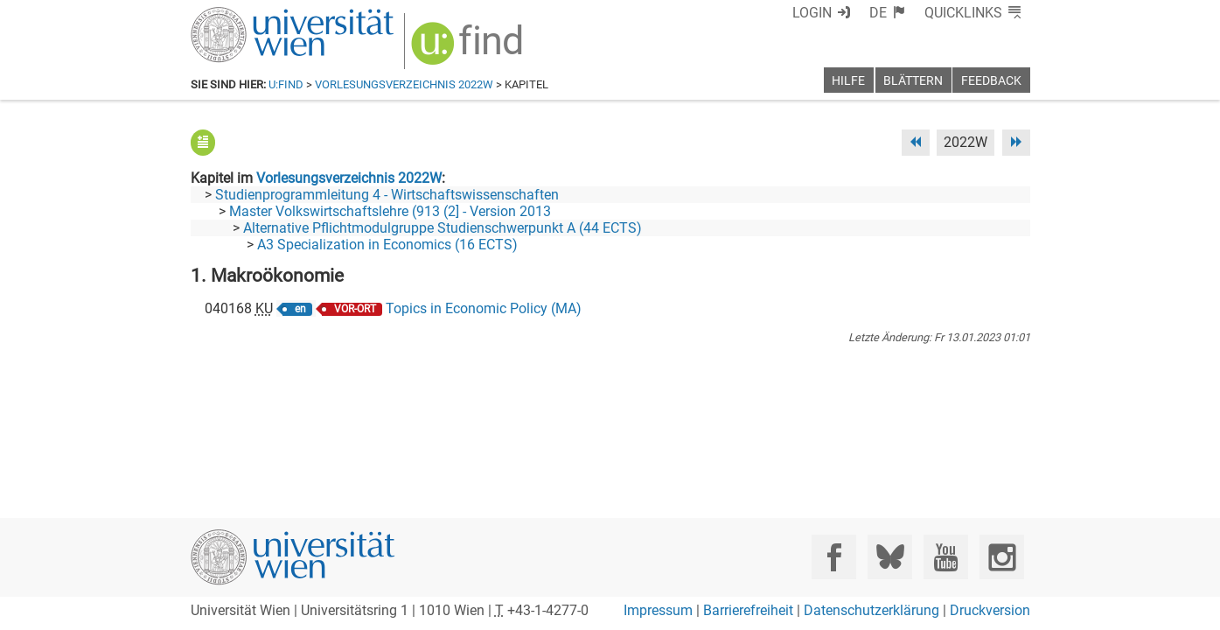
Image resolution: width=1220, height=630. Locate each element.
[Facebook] (834, 557)
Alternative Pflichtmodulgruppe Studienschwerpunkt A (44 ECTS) (442, 228)
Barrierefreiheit (748, 610)
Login (812, 12)
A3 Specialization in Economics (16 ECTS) (387, 244)
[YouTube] (946, 557)
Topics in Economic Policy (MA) (484, 308)
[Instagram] (1001, 557)
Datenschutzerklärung (871, 610)
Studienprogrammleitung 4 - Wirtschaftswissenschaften (387, 194)
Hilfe (848, 81)
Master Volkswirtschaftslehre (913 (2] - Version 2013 (390, 211)
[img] (469, 49)
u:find (285, 84)
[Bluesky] (890, 557)
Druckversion (990, 610)
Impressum (658, 610)
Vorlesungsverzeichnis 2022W (404, 84)
